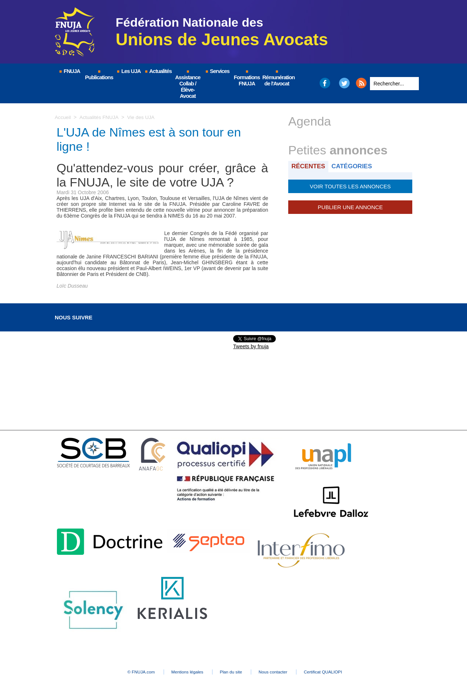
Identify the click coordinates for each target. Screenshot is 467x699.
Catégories (353, 166)
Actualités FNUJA (99, 117)
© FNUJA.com (131, 672)
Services (217, 71)
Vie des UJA (142, 117)
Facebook (324, 83)
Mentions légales (182, 672)
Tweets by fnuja (251, 346)
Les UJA (128, 71)
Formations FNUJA (247, 78)
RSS (361, 83)
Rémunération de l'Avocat (277, 78)
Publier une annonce (350, 206)
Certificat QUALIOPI (334, 672)
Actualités (157, 71)
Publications (99, 75)
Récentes (309, 166)
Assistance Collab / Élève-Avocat (187, 84)
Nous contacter (279, 672)
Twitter (344, 83)
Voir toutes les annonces (350, 186)
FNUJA (69, 71)
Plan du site (231, 672)
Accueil (63, 117)
